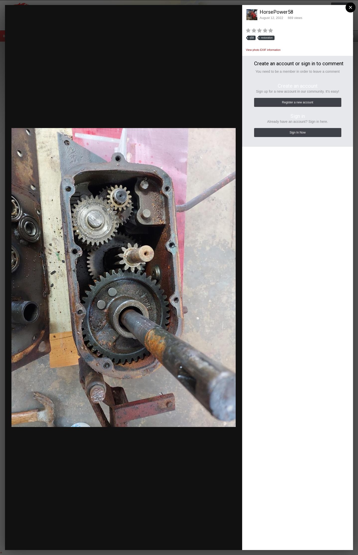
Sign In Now (297, 132)
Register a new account (297, 102)
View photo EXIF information (263, 49)
